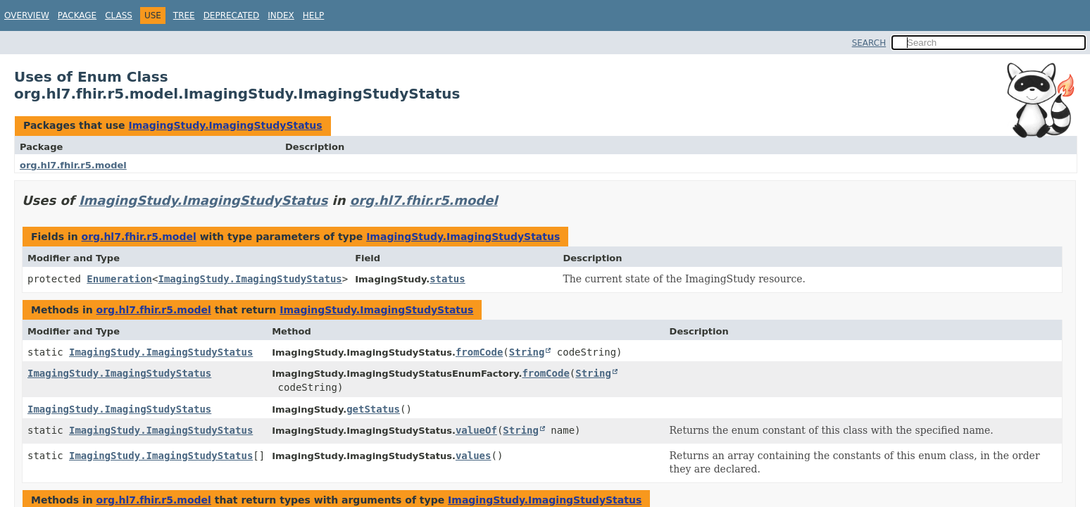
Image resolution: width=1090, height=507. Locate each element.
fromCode (479, 352)
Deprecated (231, 15)
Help (314, 15)
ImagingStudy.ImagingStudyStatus (225, 125)
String (527, 352)
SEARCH (869, 43)
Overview (26, 15)
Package (77, 15)
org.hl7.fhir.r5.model (73, 165)
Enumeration (119, 278)
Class (118, 15)
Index (281, 15)
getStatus (373, 409)
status (447, 278)
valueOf (476, 430)
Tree (184, 15)
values (473, 455)
